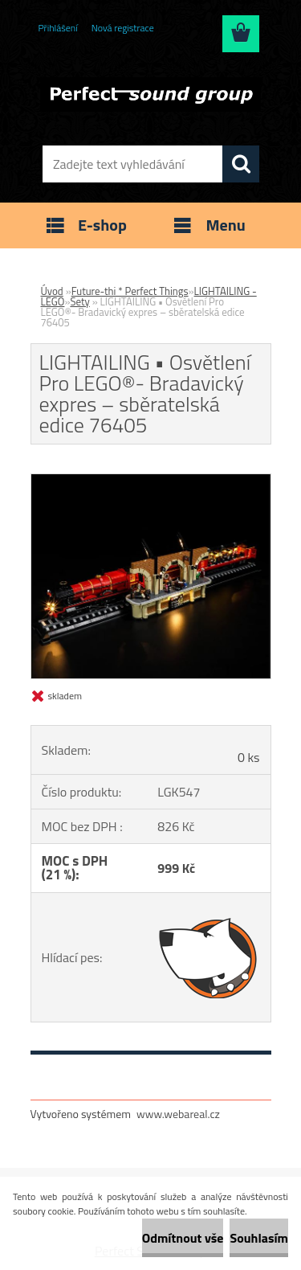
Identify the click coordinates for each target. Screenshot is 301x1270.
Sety (79, 301)
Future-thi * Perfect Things (130, 291)
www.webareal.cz (178, 1113)
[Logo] (150, 94)
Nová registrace (123, 27)
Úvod (52, 291)
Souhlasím (259, 1237)
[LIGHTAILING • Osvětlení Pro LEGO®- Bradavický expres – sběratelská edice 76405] (150, 480)
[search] (240, 163)
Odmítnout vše (183, 1237)
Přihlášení (58, 27)
